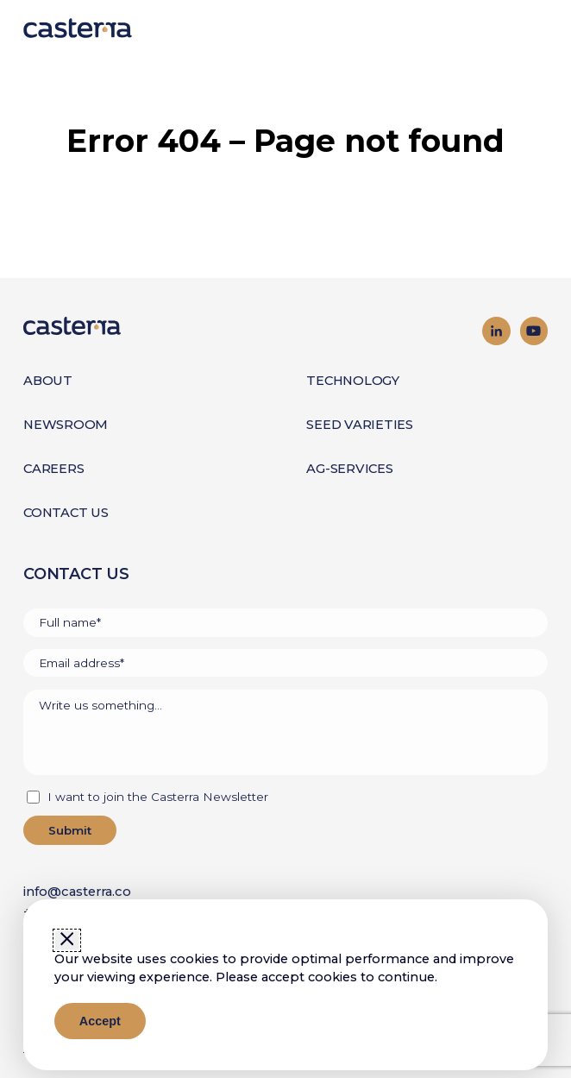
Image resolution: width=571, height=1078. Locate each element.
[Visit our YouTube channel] (534, 330)
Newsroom (65, 424)
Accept (100, 1021)
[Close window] (66, 939)
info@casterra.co (77, 891)
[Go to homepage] (154, 326)
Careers (53, 468)
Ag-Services (349, 468)
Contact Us (66, 512)
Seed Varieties (359, 424)
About (47, 380)
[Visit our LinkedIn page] (496, 330)
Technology (352, 380)
